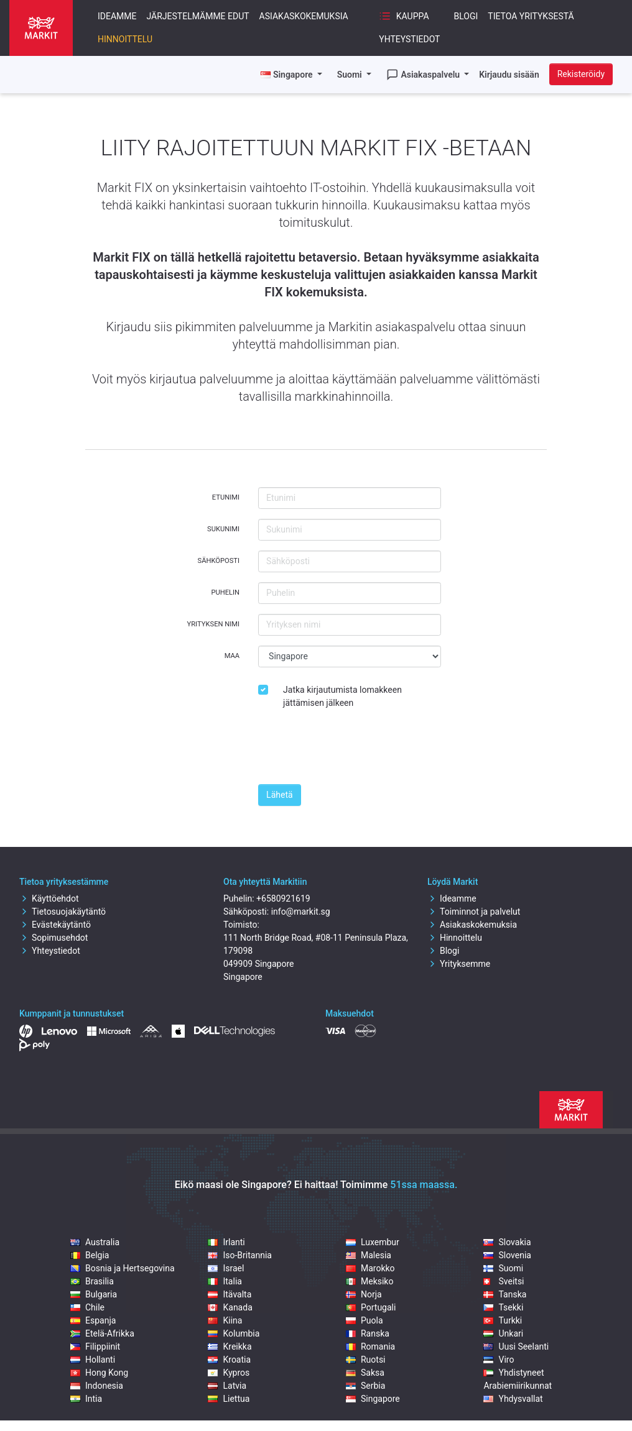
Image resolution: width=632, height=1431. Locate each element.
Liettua (228, 1399)
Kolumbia (233, 1333)
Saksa (365, 1373)
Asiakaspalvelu (424, 74)
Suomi (351, 75)
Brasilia (92, 1281)
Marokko (370, 1268)
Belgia (89, 1255)
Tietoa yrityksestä (531, 16)
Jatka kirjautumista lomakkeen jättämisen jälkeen (342, 696)
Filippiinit (95, 1346)
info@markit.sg (300, 912)
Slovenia (507, 1255)
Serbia (365, 1386)
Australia (94, 1242)
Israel (226, 1268)
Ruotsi (366, 1360)
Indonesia (96, 1386)
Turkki (502, 1320)
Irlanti (226, 1242)
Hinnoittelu (125, 39)
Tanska (504, 1294)
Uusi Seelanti (516, 1346)
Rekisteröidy (581, 74)
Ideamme (117, 16)
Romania (370, 1346)
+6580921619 (283, 898)
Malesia (368, 1255)
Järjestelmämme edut (198, 16)
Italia (224, 1281)
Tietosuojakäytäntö (62, 912)
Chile (87, 1307)
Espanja (93, 1320)
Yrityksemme (458, 964)
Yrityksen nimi (213, 624)
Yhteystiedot (409, 39)
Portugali (371, 1307)
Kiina (225, 1320)
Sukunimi (223, 529)
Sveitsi (503, 1281)
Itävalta (229, 1294)
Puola (364, 1320)
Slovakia (507, 1242)
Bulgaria (93, 1294)
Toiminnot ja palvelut (473, 912)
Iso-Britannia (239, 1255)
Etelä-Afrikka (102, 1333)
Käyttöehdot (49, 898)
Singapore (373, 1399)
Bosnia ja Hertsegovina (122, 1268)
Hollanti (92, 1360)
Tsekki (503, 1307)
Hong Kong (99, 1373)
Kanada (230, 1307)
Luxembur (372, 1242)
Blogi (466, 16)
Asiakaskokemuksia (303, 16)
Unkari (503, 1333)
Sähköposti (219, 561)
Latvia (227, 1386)
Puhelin (225, 592)
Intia (86, 1399)
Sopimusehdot (53, 938)
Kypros (228, 1373)
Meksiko (369, 1281)
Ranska (367, 1333)
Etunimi (225, 497)
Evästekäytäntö (55, 925)
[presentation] (352, 750)
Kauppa (404, 16)
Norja (364, 1294)
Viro (498, 1360)
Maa (232, 656)
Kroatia (229, 1360)
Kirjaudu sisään (509, 75)
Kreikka (229, 1346)
